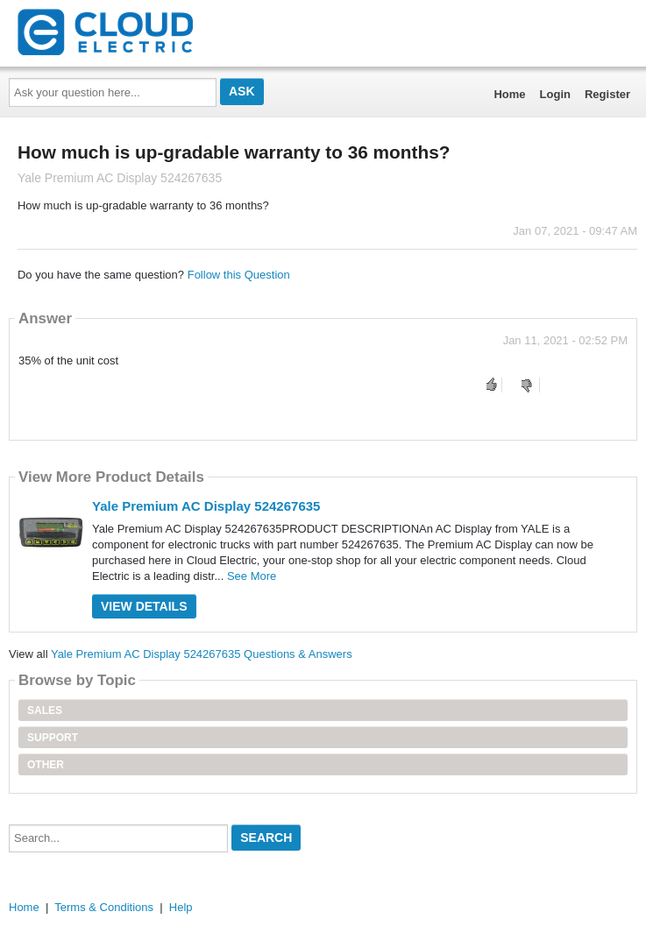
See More (251, 576)
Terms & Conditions (103, 907)
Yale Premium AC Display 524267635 (206, 505)
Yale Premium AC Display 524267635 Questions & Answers (201, 654)
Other (45, 765)
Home (509, 94)
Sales (44, 710)
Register (607, 94)
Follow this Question (239, 274)
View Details (144, 606)
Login (555, 94)
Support (52, 738)
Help (181, 907)
